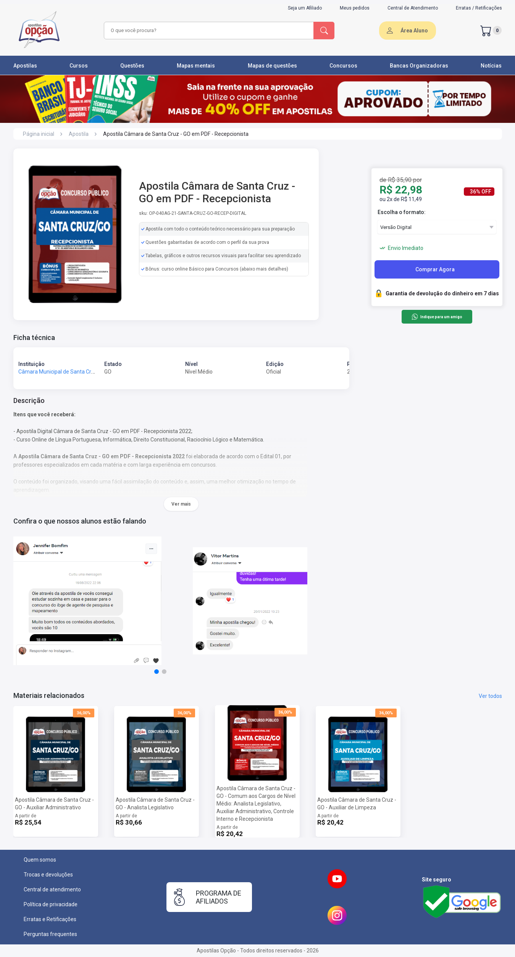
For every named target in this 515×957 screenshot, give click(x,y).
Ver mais (181, 504)
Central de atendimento (52, 889)
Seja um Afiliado (305, 8)
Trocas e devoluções (48, 875)
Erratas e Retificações (50, 919)
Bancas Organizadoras (419, 66)
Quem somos (40, 860)
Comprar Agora (435, 269)
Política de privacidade (50, 904)
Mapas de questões (272, 66)
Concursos (343, 66)
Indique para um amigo (437, 317)
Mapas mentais (196, 66)
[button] (156, 671)
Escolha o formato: (402, 212)
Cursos (78, 66)
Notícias (491, 66)
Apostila (79, 134)
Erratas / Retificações (479, 8)
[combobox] (207, 30)
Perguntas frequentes (50, 934)
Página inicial (38, 134)
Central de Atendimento (412, 8)
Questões (132, 66)
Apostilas (25, 66)
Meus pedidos (355, 8)
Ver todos (490, 696)
